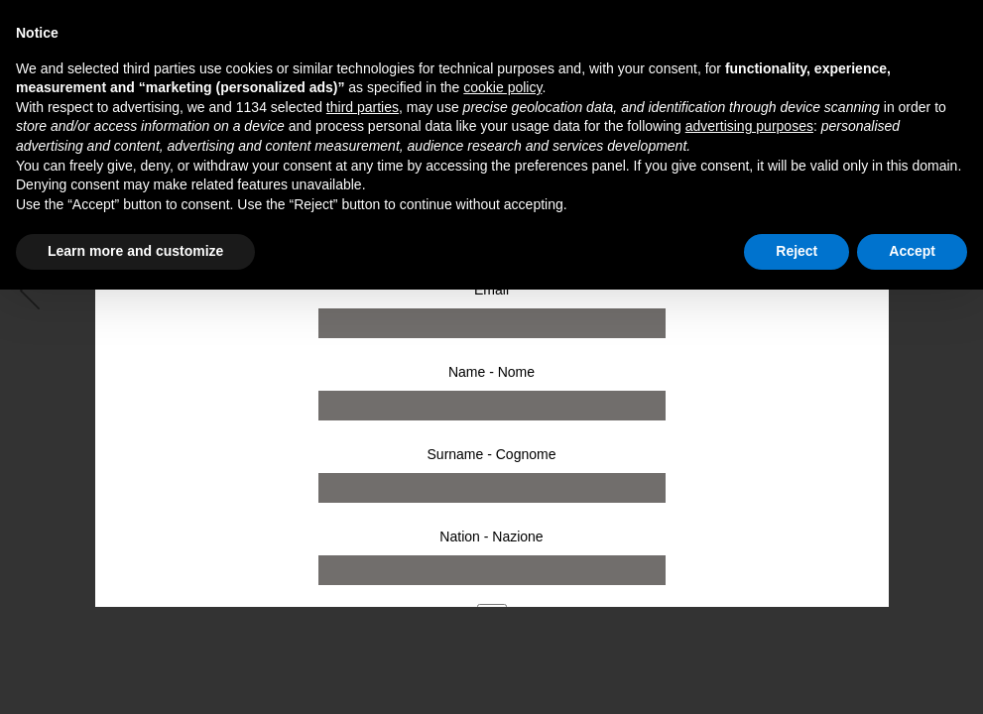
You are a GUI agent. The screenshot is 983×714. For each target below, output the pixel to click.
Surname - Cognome (492, 454)
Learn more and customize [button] (135, 251)
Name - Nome (491, 372)
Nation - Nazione (491, 536)
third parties (362, 107)
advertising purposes (749, 126)
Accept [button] (912, 251)
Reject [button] (796, 251)
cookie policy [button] (502, 87)
